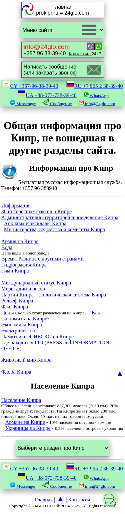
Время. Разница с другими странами (42, 258)
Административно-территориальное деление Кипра (59, 217)
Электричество (18, 330)
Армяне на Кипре (25, 422)
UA (47, 95)
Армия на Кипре (20, 241)
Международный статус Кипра (36, 282)
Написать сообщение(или (50, 70)
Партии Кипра (17, 294)
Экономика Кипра (21, 324)
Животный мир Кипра (26, 360)
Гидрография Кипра (24, 264)
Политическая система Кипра (72, 294)
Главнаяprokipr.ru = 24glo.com (62, 10)
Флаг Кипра (14, 306)
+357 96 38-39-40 (58, 49)
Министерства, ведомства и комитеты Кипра (54, 229)
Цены (7, 312)
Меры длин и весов (23, 288)
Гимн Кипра (15, 270)
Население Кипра (21, 400)
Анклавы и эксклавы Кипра (35, 223)
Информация (16, 205)
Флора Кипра (16, 372)
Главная (44, 499)
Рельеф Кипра (17, 300)
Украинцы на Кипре (28, 428)
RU (94, 86)
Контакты (79, 499)
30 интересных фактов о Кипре (36, 211)
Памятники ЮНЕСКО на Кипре (37, 336)
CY (30, 86)
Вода (6, 247)
